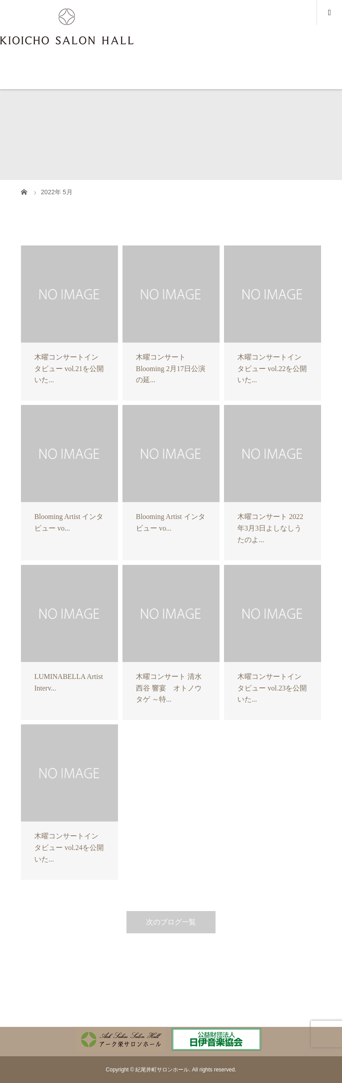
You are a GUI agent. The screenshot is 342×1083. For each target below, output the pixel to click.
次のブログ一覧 (171, 922)
